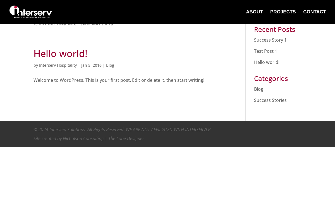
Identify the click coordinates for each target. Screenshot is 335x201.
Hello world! (60, 53)
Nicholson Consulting (83, 138)
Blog (110, 65)
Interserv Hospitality (58, 65)
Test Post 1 (265, 51)
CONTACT (314, 12)
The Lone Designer (126, 138)
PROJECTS (283, 12)
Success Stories (270, 100)
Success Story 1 (270, 40)
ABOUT (254, 12)
